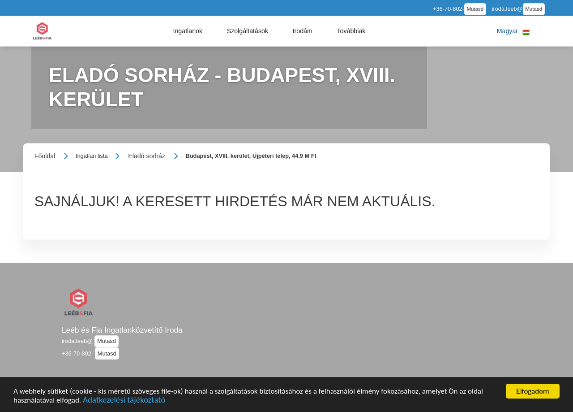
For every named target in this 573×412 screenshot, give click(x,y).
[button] (187, 31)
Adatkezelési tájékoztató (124, 401)
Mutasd (475, 9)
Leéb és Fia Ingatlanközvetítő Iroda (122, 329)
